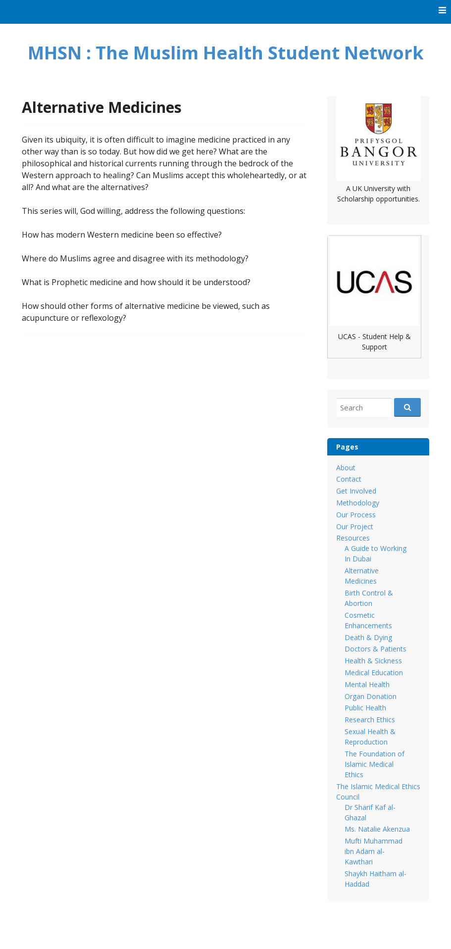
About (345, 467)
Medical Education (374, 672)
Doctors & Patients (375, 648)
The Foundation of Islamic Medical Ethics (374, 764)
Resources (353, 538)
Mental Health (367, 684)
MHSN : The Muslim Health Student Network (226, 53)
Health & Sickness (373, 660)
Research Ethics (370, 719)
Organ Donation (371, 696)
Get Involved (356, 491)
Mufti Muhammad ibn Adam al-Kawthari (373, 851)
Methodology (357, 502)
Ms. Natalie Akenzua (377, 829)
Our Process (356, 514)
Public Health (365, 707)
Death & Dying (368, 637)
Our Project (354, 526)
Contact (348, 479)
